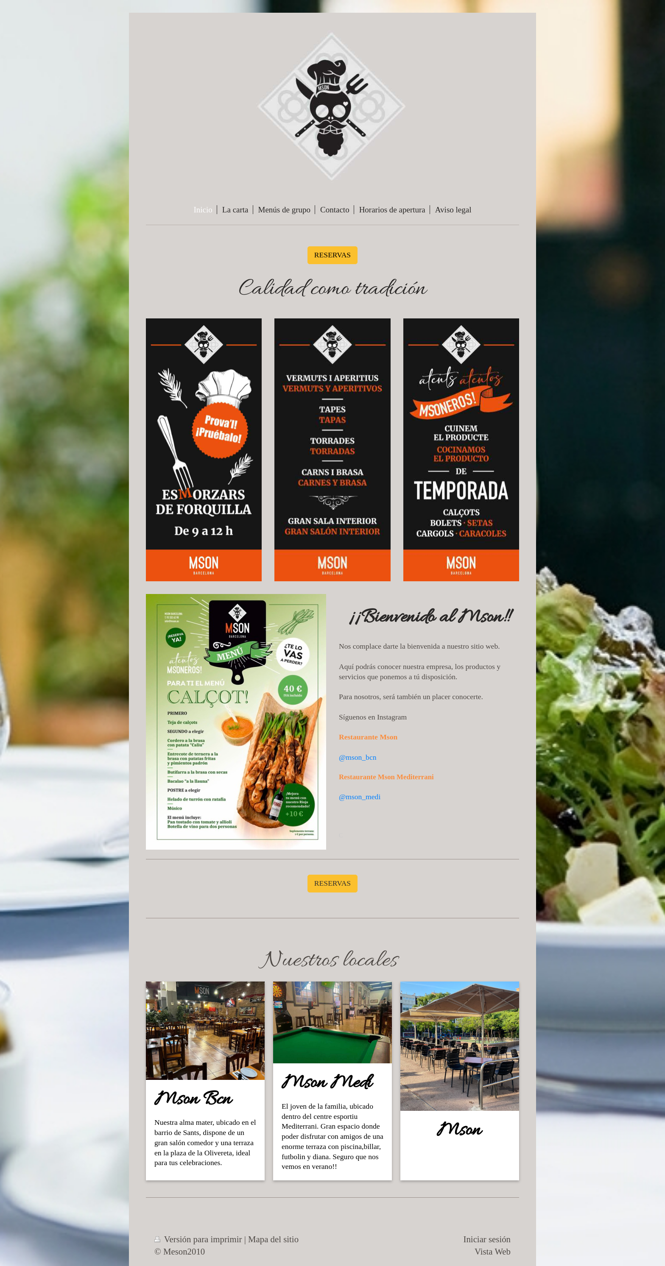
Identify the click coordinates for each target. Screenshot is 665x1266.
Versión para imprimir (199, 1239)
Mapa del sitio (273, 1239)
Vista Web (493, 1251)
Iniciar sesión (487, 1239)
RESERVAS (332, 255)
